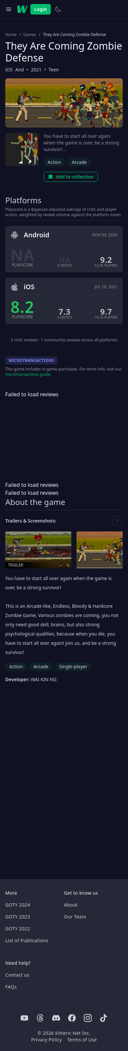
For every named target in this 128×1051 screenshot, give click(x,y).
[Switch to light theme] (58, 9)
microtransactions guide (27, 374)
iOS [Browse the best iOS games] (9, 69)
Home (10, 34)
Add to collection (71, 177)
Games (29, 34)
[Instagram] (88, 1018)
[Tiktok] (104, 1018)
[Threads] (40, 1018)
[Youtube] (24, 1018)
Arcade (79, 162)
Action (54, 162)
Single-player (73, 666)
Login (40, 9)
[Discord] (56, 1018)
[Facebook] (72, 1018)
